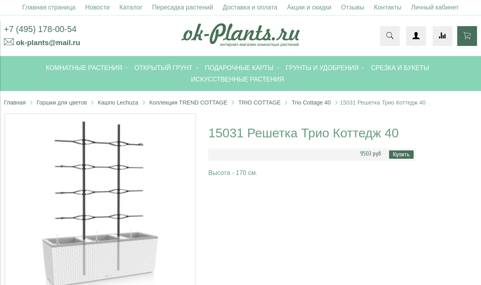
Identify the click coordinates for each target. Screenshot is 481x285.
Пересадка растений (182, 7)
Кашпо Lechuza (118, 102)
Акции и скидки (309, 7)
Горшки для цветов (61, 102)
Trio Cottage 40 (311, 102)
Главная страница (48, 7)
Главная (15, 102)
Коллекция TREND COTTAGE (188, 102)
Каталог (130, 7)
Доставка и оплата (250, 7)
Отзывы (353, 7)
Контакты (387, 7)
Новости (97, 7)
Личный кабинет (434, 7)
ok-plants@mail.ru (48, 42)
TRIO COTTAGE (260, 102)
